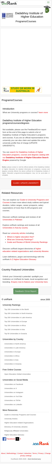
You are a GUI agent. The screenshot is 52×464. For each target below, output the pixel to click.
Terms (34, 453)
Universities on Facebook (13, 384)
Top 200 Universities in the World (16, 309)
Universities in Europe (12, 352)
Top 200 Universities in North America (18, 313)
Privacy (41, 453)
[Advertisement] (26, 56)
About (3, 453)
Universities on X (10, 388)
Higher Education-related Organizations (19, 423)
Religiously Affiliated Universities (16, 431)
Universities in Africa (11, 356)
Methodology (11, 453)
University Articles (10, 419)
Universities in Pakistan (12, 220)
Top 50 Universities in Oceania (15, 333)
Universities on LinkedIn (13, 404)
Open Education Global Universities (17, 374)
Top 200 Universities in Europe (15, 321)
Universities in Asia (11, 360)
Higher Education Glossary (14, 435)
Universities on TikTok (12, 400)
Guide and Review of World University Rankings (27, 242)
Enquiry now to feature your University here (29, 282)
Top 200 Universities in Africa (15, 325)
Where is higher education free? (20, 237)
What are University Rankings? (20, 239)
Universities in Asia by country (15, 228)
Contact (20, 453)
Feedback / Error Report (25, 291)
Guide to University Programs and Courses (20, 415)
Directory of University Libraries (15, 427)
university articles (18, 233)
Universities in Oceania (12, 364)
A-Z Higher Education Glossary (23, 259)
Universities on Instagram (13, 392)
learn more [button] (43, 112)
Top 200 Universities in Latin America (18, 317)
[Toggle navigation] (48, 2)
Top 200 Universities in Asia (14, 329)
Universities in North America (15, 344)
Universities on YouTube (13, 396)
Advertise (27, 453)
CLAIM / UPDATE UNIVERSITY (26, 183)
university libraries (41, 251)
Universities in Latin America (14, 348)
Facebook (9, 439)
